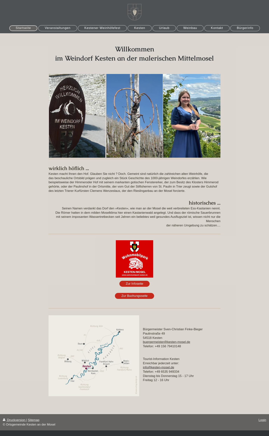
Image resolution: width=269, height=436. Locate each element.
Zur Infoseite (134, 283)
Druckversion (14, 420)
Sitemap (33, 420)
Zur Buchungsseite (134, 296)
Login (262, 420)
